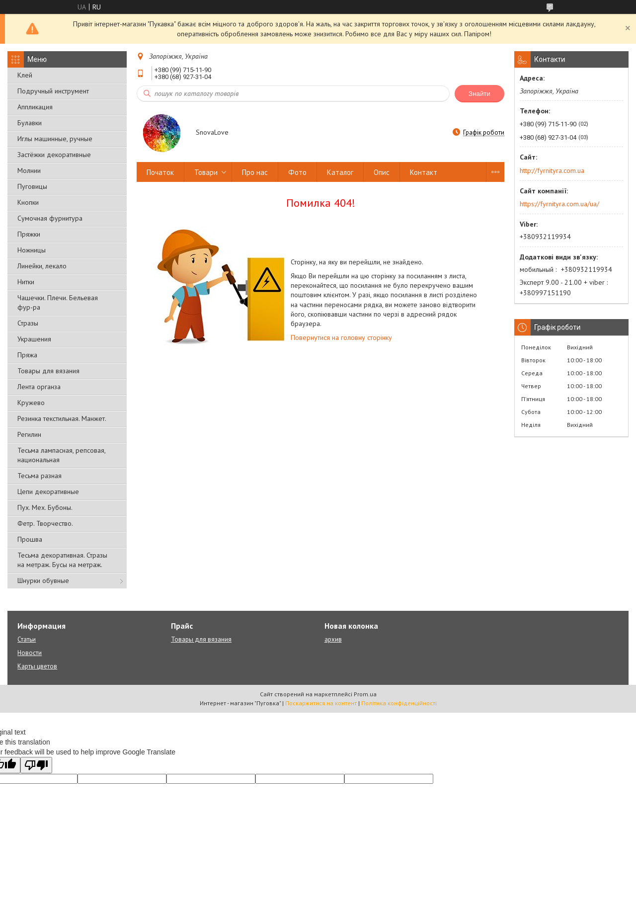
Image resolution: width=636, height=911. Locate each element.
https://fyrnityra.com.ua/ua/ (559, 203)
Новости (29, 653)
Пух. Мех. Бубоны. (45, 507)
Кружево (31, 402)
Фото (297, 172)
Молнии (29, 170)
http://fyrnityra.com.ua (552, 170)
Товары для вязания (48, 370)
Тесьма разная (39, 475)
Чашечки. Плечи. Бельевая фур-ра (57, 302)
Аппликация (35, 106)
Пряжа (27, 354)
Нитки (25, 281)
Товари (206, 172)
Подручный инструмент (53, 90)
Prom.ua (365, 694)
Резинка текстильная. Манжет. (61, 418)
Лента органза (39, 386)
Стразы (27, 323)
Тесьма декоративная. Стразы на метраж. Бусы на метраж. (62, 560)
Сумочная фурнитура (49, 218)
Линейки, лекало (42, 265)
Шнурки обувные (43, 580)
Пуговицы (32, 186)
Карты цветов (37, 666)
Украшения (34, 338)
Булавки (29, 122)
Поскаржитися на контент (321, 703)
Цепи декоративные (48, 491)
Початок (160, 172)
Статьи (26, 639)
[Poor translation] (36, 765)
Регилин (29, 434)
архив (333, 639)
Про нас (255, 172)
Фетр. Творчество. (45, 523)
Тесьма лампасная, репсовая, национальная (61, 455)
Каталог (340, 172)
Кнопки (28, 202)
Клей (24, 75)
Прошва (29, 539)
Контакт (423, 172)
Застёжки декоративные (54, 154)
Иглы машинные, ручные (54, 138)
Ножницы (31, 250)
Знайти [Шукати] (479, 93)
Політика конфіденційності (399, 703)
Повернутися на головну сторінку (341, 337)
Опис (382, 172)
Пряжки (28, 234)
